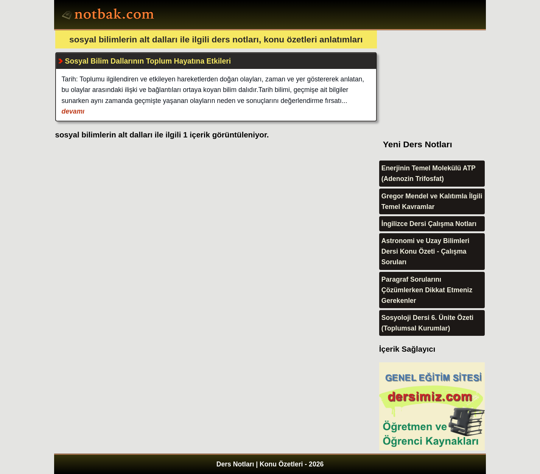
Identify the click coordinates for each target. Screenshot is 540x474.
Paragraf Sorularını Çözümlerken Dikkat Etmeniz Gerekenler (427, 290)
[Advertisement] (436, 77)
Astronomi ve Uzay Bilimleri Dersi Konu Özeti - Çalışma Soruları (425, 251)
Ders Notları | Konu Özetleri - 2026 (270, 464)
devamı (73, 111)
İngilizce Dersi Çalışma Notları (428, 224)
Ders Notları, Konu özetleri (109, 15)
